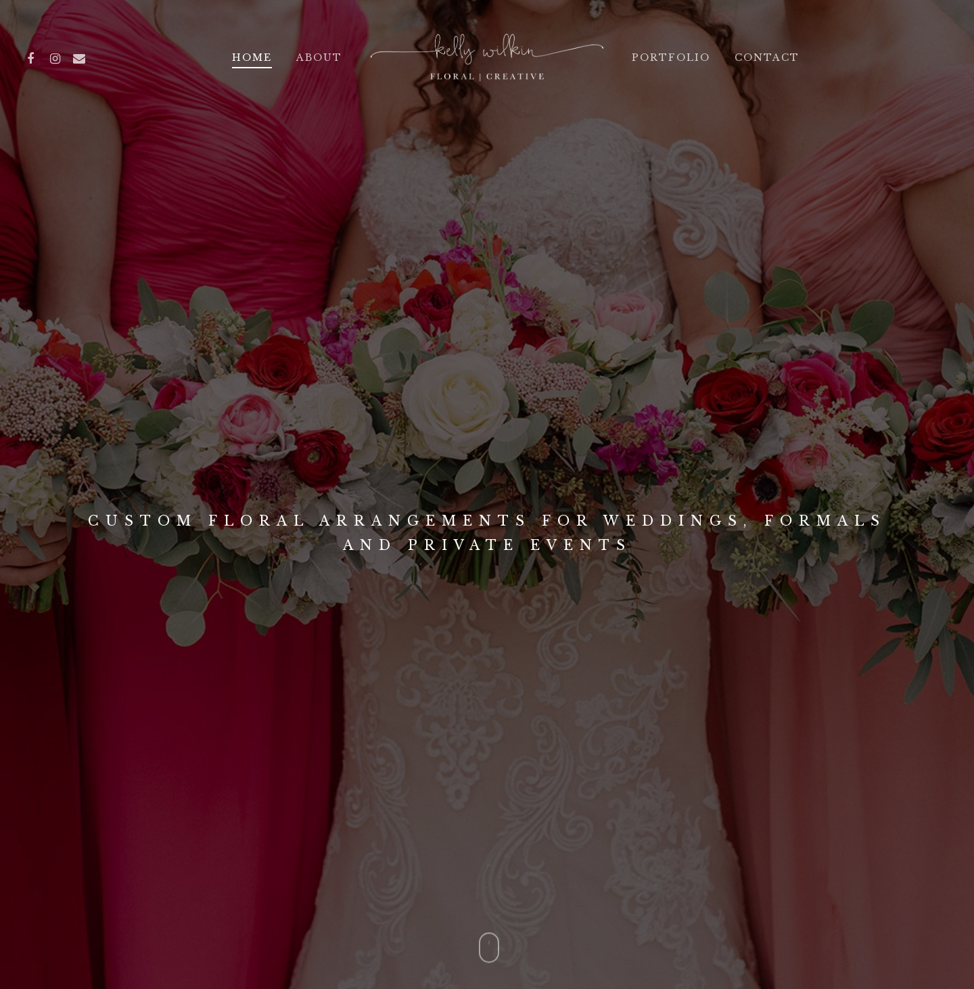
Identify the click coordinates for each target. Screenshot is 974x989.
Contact (767, 57)
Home (252, 57)
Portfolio (671, 57)
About (319, 57)
